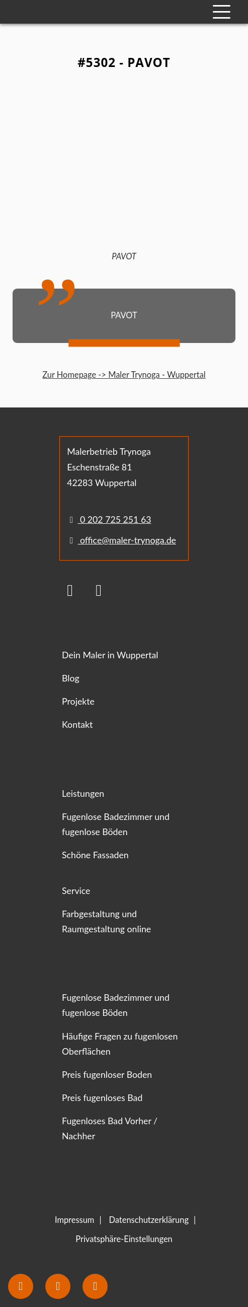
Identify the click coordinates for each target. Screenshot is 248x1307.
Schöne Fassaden (95, 855)
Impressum (74, 1220)
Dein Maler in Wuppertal (110, 655)
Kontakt (77, 724)
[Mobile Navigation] (221, 12)
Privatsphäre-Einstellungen (124, 1239)
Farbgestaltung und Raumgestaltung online (106, 921)
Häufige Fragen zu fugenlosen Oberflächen (120, 1044)
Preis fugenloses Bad (102, 1097)
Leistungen (83, 793)
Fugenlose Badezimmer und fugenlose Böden (116, 824)
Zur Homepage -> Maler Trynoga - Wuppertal (123, 375)
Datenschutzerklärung (149, 1220)
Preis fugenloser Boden (107, 1074)
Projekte (78, 701)
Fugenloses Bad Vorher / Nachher (109, 1128)
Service (76, 890)
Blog (70, 678)
